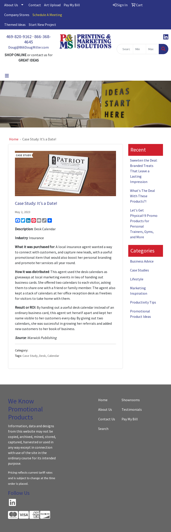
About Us (11, 5)
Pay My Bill (72, 5)
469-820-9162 (19, 36)
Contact (34, 5)
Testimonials (131, 409)
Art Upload (52, 5)
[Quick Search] (125, 49)
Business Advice (142, 261)
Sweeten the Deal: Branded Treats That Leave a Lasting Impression (143, 171)
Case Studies (139, 270)
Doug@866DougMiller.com (28, 47)
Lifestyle (136, 279)
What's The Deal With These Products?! (142, 195)
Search (103, 428)
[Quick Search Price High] (152, 49)
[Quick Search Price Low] (139, 49)
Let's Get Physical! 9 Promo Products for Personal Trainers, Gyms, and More (143, 223)
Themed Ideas (15, 24)
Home (13, 139)
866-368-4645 (37, 39)
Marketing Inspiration (138, 291)
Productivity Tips (143, 302)
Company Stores (16, 14)
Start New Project (42, 24)
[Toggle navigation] (7, 76)
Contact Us (106, 419)
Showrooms (131, 400)
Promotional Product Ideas (140, 314)
